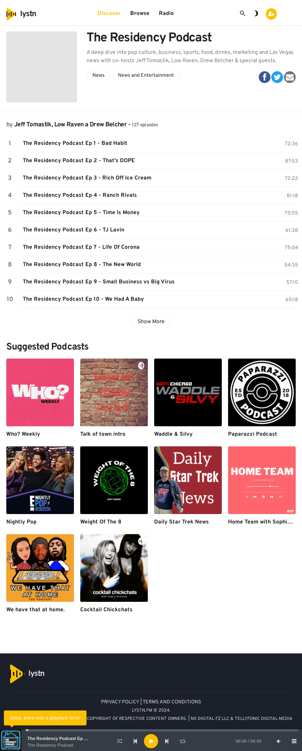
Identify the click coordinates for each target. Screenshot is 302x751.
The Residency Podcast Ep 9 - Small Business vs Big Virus (99, 282)
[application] (151, 741)
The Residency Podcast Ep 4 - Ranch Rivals (80, 195)
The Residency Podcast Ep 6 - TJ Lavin (73, 230)
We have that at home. (35, 610)
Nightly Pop (21, 522)
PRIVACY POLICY (120, 702)
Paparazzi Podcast (252, 434)
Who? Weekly (23, 434)
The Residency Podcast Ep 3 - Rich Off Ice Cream (87, 178)
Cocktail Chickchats (106, 610)
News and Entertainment (146, 75)
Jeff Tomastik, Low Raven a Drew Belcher (70, 125)
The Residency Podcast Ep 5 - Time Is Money (81, 212)
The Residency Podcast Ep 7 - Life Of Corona (81, 247)
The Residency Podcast (50, 745)
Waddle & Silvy (173, 434)
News (98, 75)
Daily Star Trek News (181, 522)
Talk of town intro (102, 434)
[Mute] (278, 741)
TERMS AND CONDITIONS (172, 702)
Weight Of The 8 (101, 522)
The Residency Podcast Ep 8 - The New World (82, 264)
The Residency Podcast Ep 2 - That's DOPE (79, 160)
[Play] (151, 741)
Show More (151, 321)
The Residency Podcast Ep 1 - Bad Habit (69, 738)
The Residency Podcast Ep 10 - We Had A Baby (83, 299)
